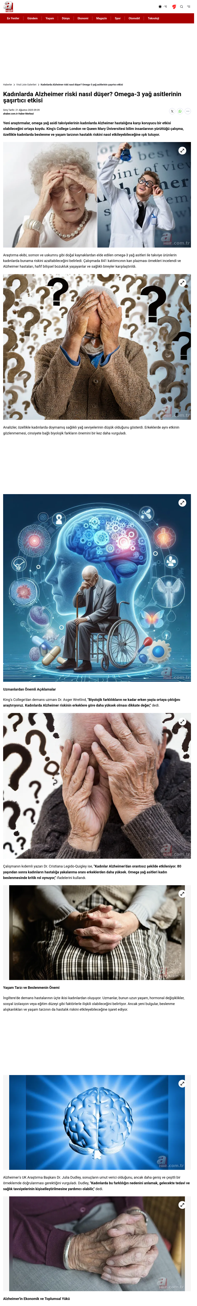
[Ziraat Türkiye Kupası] (174, 6)
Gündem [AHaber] (32, 18)
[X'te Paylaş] (172, 111)
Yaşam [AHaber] (50, 18)
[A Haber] (8, 6)
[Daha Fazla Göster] (188, 111)
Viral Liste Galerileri (26, 84)
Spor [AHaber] (118, 18)
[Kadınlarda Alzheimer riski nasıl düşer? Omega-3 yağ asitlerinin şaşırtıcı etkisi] (97, 195)
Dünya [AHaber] (66, 18)
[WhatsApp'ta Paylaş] (180, 111)
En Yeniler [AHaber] (13, 18)
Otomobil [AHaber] (134, 18)
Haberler (7, 84)
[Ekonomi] (145, 7)
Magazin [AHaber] (101, 18)
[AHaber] (164, 7)
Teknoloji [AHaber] (153, 18)
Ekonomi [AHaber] (83, 18)
